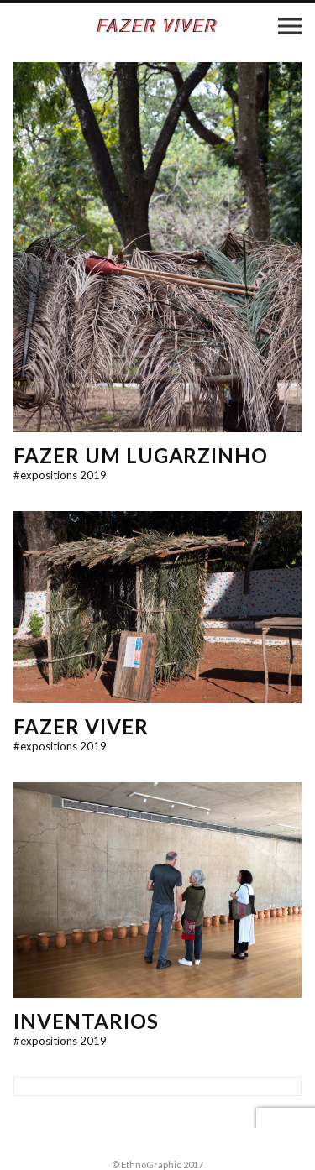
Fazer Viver (81, 726)
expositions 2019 (60, 475)
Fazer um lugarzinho (140, 455)
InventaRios (86, 1021)
